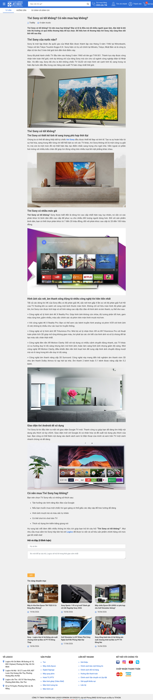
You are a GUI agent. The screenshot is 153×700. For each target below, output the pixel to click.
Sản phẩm (46, 657)
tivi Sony (70, 139)
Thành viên (135, 4)
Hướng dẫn (21, 10)
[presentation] (46, 566)
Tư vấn (8, 10)
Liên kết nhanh (86, 657)
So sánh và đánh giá (40, 10)
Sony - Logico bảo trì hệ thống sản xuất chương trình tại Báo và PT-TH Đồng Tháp (42, 639)
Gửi (31, 575)
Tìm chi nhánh (119, 4)
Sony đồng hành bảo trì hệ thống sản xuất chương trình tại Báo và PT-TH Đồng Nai (109, 639)
